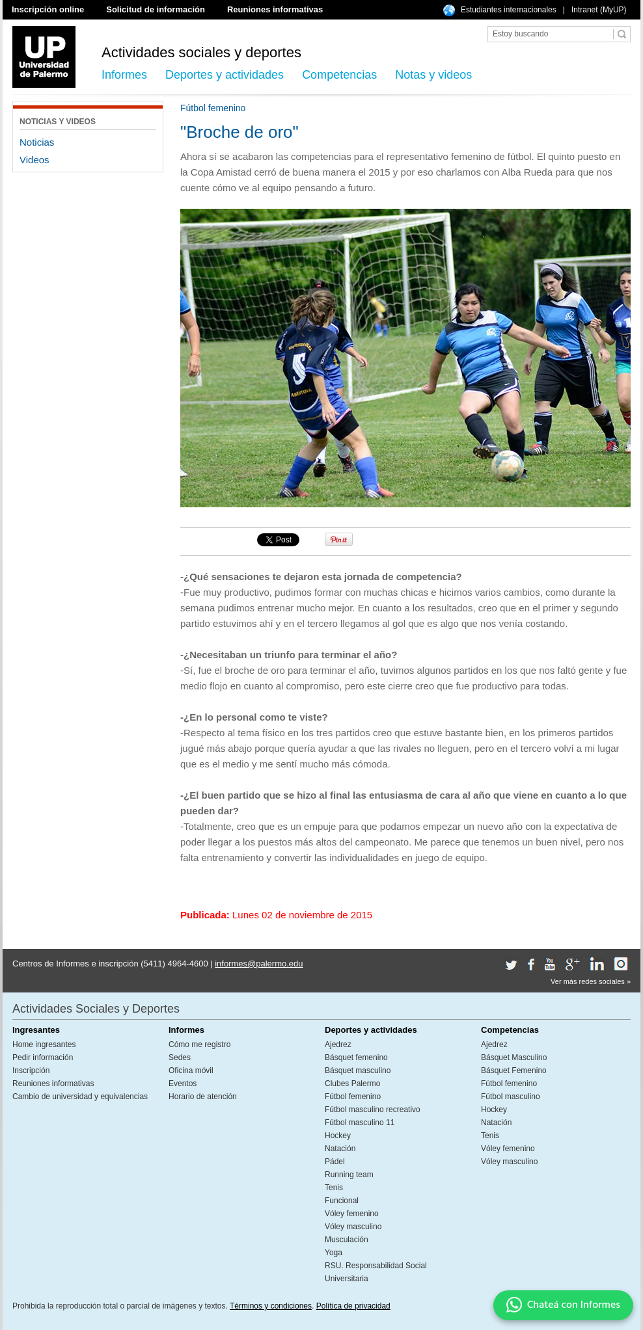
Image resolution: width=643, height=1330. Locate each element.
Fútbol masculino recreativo (372, 1109)
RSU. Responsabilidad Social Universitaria (376, 1272)
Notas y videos (433, 74)
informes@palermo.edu (259, 963)
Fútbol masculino (510, 1096)
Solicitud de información (155, 9)
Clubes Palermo (352, 1083)
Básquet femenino (356, 1057)
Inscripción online (48, 9)
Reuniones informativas (275, 9)
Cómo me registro (199, 1044)
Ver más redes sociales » (591, 981)
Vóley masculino (353, 1226)
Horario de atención (203, 1096)
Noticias (37, 142)
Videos (34, 159)
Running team (349, 1174)
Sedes (180, 1057)
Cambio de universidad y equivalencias (80, 1096)
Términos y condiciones (271, 1305)
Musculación (346, 1239)
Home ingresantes (43, 1044)
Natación (340, 1148)
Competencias (339, 74)
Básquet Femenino (514, 1070)
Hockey (338, 1135)
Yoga (333, 1252)
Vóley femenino (352, 1213)
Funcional (342, 1200)
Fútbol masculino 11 (359, 1122)
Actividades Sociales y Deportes (96, 1008)
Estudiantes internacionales (508, 9)
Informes (124, 74)
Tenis (334, 1187)
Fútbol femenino (353, 1096)
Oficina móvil (191, 1070)
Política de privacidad (353, 1305)
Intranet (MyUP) (599, 9)
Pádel (335, 1161)
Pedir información (42, 1057)
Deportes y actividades (224, 74)
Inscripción (30, 1070)
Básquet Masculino (514, 1057)
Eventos (183, 1083)
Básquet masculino (357, 1070)
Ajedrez (338, 1044)
